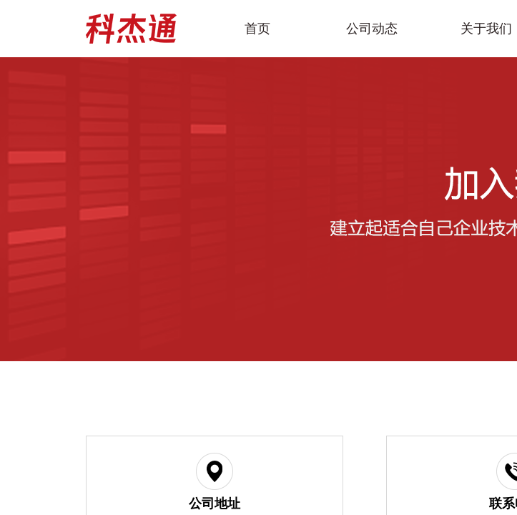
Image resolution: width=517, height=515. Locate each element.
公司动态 (372, 28)
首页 (257, 28)
